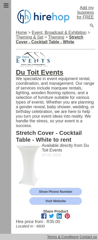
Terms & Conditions (63, 237)
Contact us (88, 237)
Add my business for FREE (85, 12)
